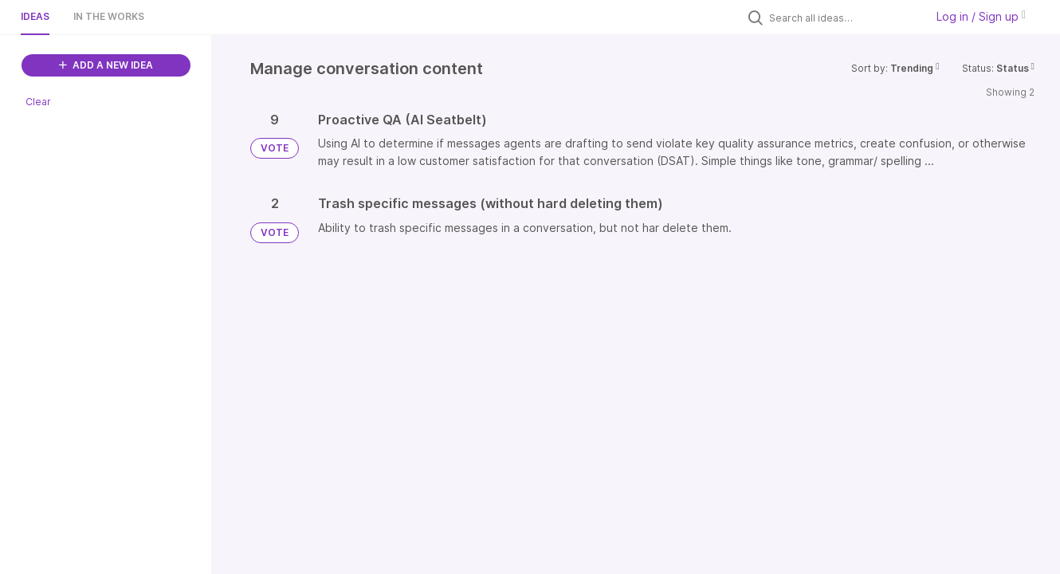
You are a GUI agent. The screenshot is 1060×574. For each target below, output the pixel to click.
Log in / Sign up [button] (981, 16)
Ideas (35, 16)
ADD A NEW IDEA (106, 65)
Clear (38, 102)
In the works (108, 16)
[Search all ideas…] (843, 17)
